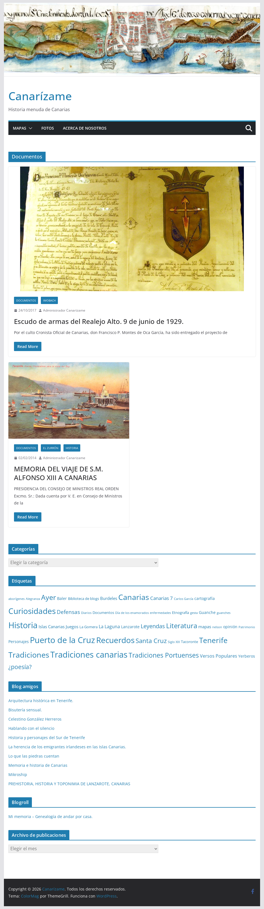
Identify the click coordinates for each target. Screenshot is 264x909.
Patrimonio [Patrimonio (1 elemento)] (247, 627)
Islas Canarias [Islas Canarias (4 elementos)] (52, 626)
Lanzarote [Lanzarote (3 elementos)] (130, 626)
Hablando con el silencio (31, 728)
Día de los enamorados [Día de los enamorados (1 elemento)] (132, 613)
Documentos (26, 300)
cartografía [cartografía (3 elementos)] (204, 598)
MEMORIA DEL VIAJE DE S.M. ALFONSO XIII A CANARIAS (58, 473)
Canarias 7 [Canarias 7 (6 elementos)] (161, 598)
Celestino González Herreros (35, 719)
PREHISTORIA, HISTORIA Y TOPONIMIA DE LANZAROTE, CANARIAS (69, 783)
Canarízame (40, 96)
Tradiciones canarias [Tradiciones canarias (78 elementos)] (89, 654)
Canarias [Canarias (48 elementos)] (133, 597)
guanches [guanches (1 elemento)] (223, 613)
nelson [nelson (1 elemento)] (217, 627)
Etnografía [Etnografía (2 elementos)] (180, 612)
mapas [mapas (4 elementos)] (204, 626)
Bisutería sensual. (25, 709)
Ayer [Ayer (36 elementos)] (48, 597)
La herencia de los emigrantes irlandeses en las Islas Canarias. (67, 746)
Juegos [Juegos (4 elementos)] (72, 626)
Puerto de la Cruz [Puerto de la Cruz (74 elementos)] (62, 639)
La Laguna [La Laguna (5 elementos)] (109, 626)
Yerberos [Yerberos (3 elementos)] (246, 656)
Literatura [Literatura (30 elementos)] (181, 625)
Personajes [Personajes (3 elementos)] (18, 641)
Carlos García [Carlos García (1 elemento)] (183, 599)
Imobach (49, 300)
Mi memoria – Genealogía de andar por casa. (50, 816)
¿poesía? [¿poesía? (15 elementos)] (20, 667)
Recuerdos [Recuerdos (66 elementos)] (115, 640)
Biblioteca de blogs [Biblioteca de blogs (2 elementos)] (83, 598)
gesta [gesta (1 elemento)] (194, 613)
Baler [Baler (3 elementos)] (62, 598)
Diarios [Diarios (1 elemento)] (86, 613)
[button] (29, 128)
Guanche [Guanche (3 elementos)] (207, 612)
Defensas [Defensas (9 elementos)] (68, 611)
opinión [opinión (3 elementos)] (230, 626)
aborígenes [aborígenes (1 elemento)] (16, 599)
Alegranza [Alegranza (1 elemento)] (33, 599)
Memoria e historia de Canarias (37, 765)
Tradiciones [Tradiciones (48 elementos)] (28, 654)
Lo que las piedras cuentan (33, 756)
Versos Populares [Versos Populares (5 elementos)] (218, 656)
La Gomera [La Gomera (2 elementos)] (88, 626)
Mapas (19, 128)
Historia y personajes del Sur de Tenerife (46, 737)
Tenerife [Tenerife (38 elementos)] (213, 640)
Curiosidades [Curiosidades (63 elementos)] (32, 611)
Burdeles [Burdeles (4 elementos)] (108, 598)
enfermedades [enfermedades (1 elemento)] (160, 613)
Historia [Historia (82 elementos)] (22, 625)
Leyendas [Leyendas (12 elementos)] (153, 626)
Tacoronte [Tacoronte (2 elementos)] (189, 641)
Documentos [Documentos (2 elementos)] (103, 612)
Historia (72, 448)
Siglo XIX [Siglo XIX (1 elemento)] (174, 642)
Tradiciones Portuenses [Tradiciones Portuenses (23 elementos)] (164, 655)
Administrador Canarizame (64, 310)
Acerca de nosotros (85, 128)
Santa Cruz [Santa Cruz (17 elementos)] (151, 641)
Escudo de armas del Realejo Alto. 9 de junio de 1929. (98, 321)
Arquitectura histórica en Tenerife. (40, 700)
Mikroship (17, 774)
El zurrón (50, 448)
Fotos (47, 128)
